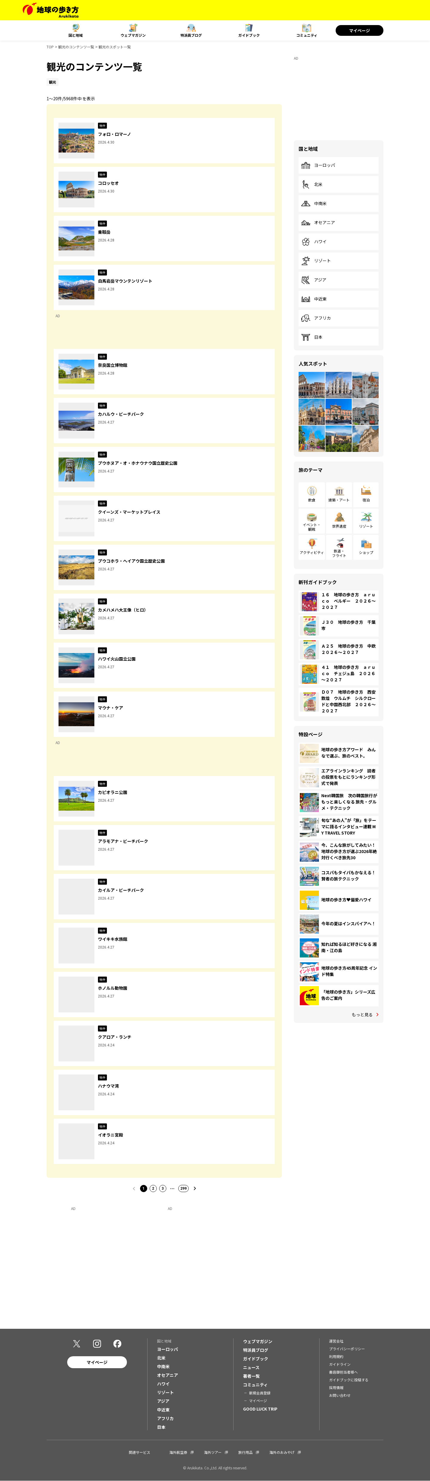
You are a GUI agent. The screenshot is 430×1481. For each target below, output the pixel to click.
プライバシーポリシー (347, 1348)
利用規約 (336, 1356)
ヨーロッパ (318, 165)
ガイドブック (249, 35)
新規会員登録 (260, 1392)
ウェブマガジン (133, 35)
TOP (50, 46)
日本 (311, 337)
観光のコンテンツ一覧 (76, 46)
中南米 (314, 203)
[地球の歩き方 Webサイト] (51, 10)
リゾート (316, 261)
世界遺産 (339, 526)
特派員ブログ (191, 35)
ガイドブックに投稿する (348, 1379)
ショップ (366, 552)
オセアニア (318, 222)
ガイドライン (340, 1364)
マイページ (359, 30)
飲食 (311, 499)
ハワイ (314, 242)
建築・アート (339, 499)
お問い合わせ (340, 1395)
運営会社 (336, 1340)
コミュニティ (306, 35)
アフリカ (316, 318)
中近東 (314, 299)
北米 (311, 184)
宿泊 (366, 499)
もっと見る (362, 1014)
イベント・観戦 (312, 526)
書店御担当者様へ (343, 1371)
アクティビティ (312, 552)
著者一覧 (251, 1376)
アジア (313, 280)
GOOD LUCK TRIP (260, 1409)
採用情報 (336, 1387)
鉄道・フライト (339, 553)
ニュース (251, 1367)
